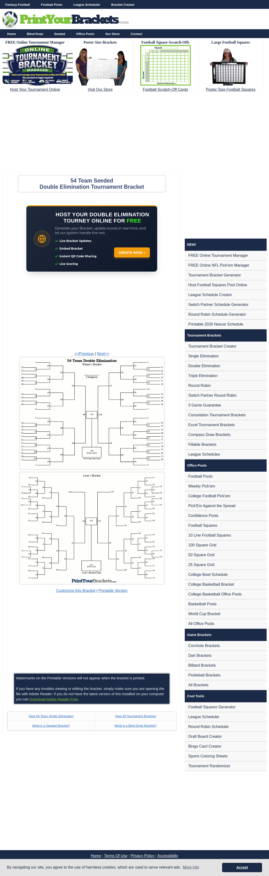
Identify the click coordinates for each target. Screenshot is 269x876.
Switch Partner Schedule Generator (218, 305)
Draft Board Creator (205, 736)
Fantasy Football (17, 4)
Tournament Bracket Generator (214, 275)
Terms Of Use (116, 856)
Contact (136, 34)
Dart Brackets (200, 655)
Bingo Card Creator (204, 746)
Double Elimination (204, 366)
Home (11, 34)
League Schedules (204, 454)
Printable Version (112, 591)
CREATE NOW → (132, 252)
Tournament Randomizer (209, 766)
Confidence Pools (203, 516)
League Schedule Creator (210, 295)
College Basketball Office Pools (215, 594)
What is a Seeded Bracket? (51, 725)
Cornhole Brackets (204, 646)
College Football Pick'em (209, 496)
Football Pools (51, 4)
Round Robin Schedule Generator (217, 314)
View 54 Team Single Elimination (50, 716)
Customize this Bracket (75, 591)
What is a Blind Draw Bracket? (135, 725)
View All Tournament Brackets (135, 716)
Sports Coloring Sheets (208, 756)
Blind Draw (35, 34)
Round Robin (199, 386)
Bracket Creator (123, 4)
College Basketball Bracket (211, 584)
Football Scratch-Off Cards (165, 89)
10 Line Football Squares (209, 535)
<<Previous (84, 354)
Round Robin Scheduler (208, 727)
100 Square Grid (202, 545)
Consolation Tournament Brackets (217, 415)
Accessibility (167, 856)
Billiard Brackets (202, 665)
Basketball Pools (202, 604)
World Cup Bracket (204, 614)
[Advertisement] (134, 130)
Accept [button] (242, 867)
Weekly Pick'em (201, 486)
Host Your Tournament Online (35, 89)
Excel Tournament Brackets (211, 425)
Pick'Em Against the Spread (211, 506)
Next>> (103, 354)
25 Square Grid (201, 565)
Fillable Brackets (202, 444)
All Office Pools (201, 624)
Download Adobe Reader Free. (54, 699)
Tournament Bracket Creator (212, 346)
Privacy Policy (143, 856)
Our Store (112, 34)
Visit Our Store (100, 89)
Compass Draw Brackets (209, 435)
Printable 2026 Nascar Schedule (215, 324)
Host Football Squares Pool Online (217, 285)
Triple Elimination (203, 376)
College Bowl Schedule (208, 575)
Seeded (59, 34)
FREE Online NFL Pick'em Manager (218, 265)
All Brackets (198, 685)
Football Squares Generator (211, 707)
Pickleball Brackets (204, 675)
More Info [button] (191, 867)
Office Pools (85, 34)
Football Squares (202, 525)
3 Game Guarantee (204, 405)
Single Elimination (203, 356)
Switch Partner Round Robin (212, 395)
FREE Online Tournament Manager (218, 255)
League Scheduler (86, 4)
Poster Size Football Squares (230, 89)
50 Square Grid (201, 555)
